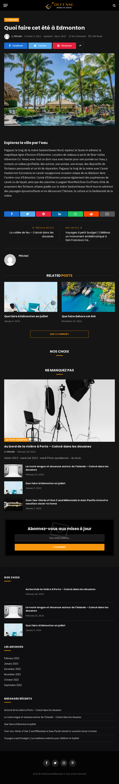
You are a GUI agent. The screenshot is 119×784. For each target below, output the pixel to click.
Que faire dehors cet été (79, 316)
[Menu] (5, 5)
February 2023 (11, 658)
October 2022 (11, 679)
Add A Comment (59, 334)
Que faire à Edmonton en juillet (26, 316)
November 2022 (12, 674)
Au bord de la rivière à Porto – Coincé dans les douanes (47, 446)
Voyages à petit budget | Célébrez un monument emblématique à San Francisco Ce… (88, 236)
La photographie (16, 439)
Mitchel (18, 36)
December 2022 (12, 669)
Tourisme (12, 19)
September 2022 (13, 685)
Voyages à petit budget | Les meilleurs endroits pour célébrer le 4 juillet (41, 738)
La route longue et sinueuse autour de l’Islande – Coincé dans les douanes (67, 468)
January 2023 (11, 663)
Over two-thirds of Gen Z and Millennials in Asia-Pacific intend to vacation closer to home (67, 502)
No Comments (77, 36)
